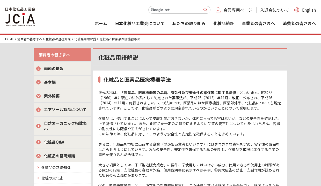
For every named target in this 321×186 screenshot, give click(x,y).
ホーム (101, 23)
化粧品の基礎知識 (58, 39)
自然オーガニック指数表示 (65, 125)
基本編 (50, 82)
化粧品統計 (223, 23)
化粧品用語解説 (85, 39)
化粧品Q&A (54, 142)
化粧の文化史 (52, 178)
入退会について (274, 10)
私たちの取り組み (189, 23)
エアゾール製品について (65, 109)
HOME (9, 39)
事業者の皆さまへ (258, 23)
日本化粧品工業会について (140, 23)
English (309, 10)
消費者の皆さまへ (299, 23)
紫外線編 (52, 95)
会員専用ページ (237, 10)
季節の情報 (53, 68)
